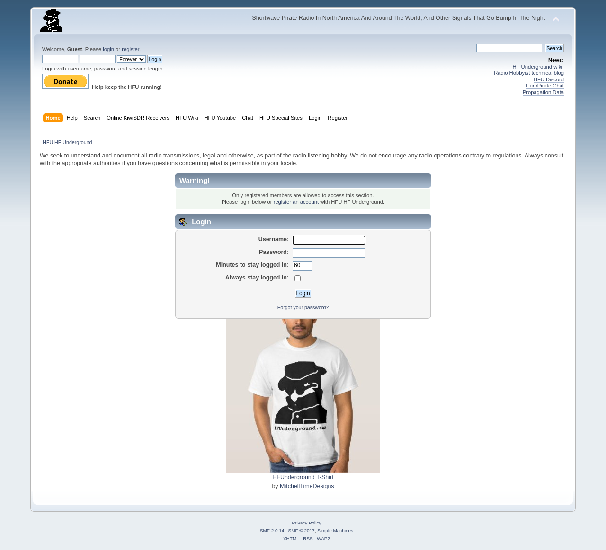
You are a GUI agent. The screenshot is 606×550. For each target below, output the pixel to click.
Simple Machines (335, 530)
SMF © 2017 (301, 530)
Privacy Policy (306, 522)
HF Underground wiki (537, 67)
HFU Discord (549, 79)
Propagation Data (543, 92)
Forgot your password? (303, 307)
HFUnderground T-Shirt (302, 477)
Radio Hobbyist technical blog (529, 73)
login (108, 49)
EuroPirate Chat (545, 85)
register (130, 49)
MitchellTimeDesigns (307, 486)
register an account (296, 202)
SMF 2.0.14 (272, 530)
